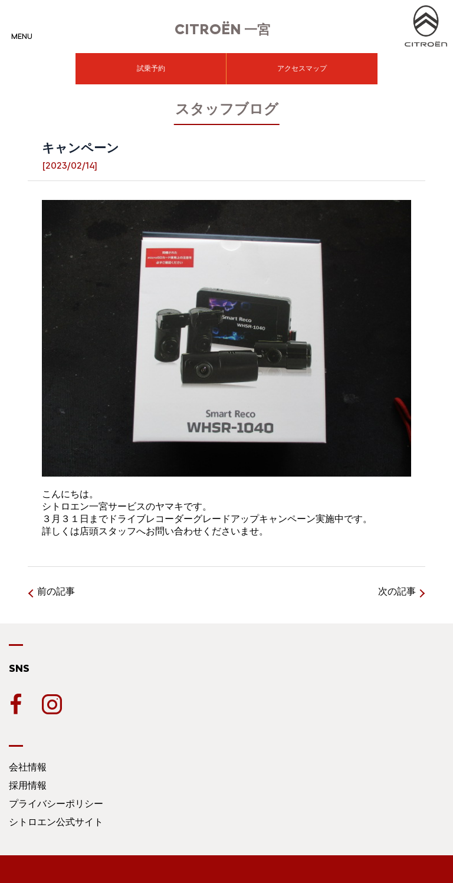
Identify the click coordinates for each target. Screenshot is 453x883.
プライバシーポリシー (56, 803)
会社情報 (28, 767)
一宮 (222, 30)
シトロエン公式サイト (56, 822)
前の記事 (56, 591)
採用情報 (28, 785)
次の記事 (397, 591)
